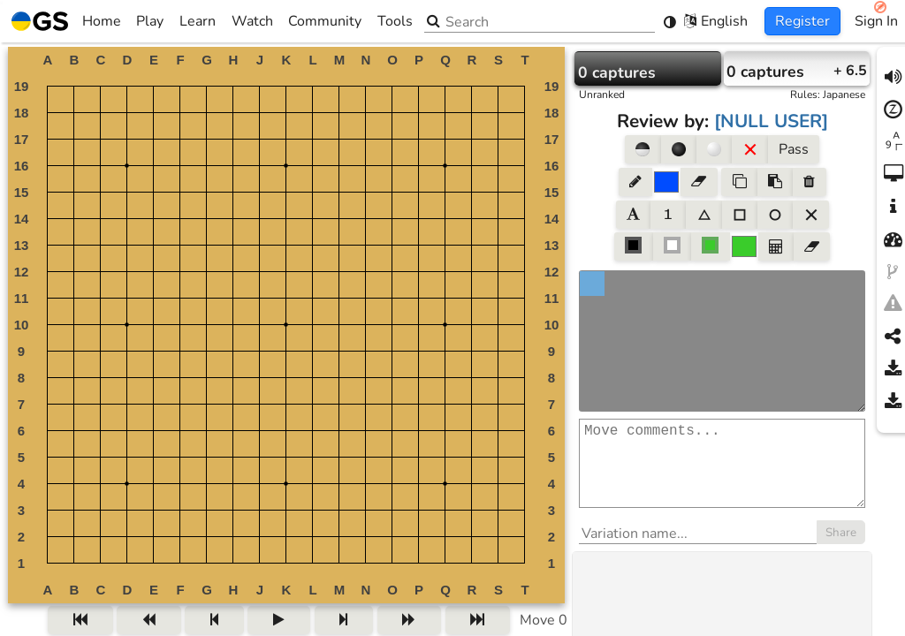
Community (324, 21)
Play (150, 21)
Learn (197, 21)
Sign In (876, 21)
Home (66, 21)
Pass (794, 149)
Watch (252, 21)
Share (840, 550)
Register (802, 21)
